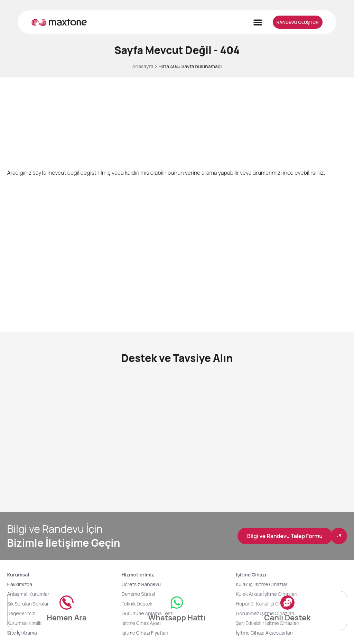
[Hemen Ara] (66, 602)
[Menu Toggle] (257, 22)
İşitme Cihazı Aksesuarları (264, 632)
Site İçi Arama (22, 632)
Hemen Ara (66, 617)
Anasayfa (142, 66)
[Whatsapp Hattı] (177, 602)
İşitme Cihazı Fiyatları (144, 632)
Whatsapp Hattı (177, 617)
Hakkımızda (19, 584)
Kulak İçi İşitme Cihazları (262, 584)
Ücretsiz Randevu (141, 584)
